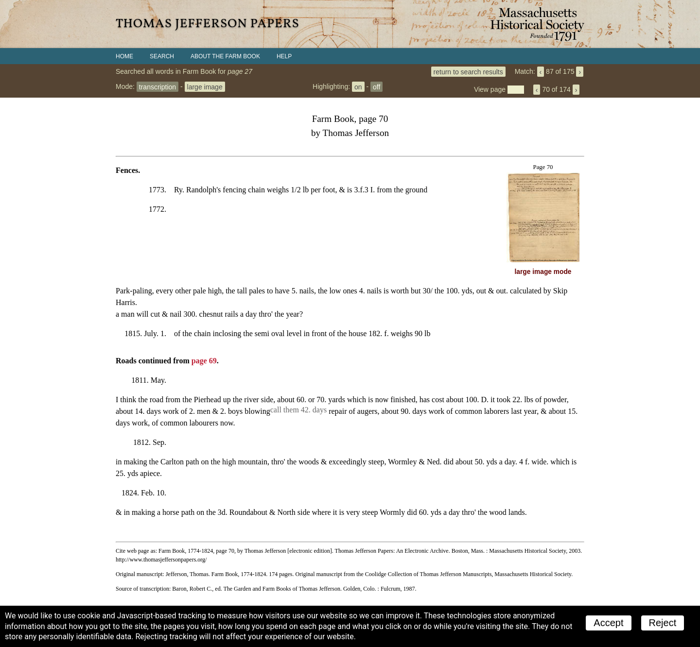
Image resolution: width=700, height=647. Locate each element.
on (358, 86)
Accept (608, 622)
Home (124, 56)
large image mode (543, 271)
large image (205, 86)
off (376, 86)
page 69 (204, 361)
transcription (157, 86)
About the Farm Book (225, 56)
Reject (663, 622)
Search (162, 56)
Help (284, 56)
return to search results (468, 71)
